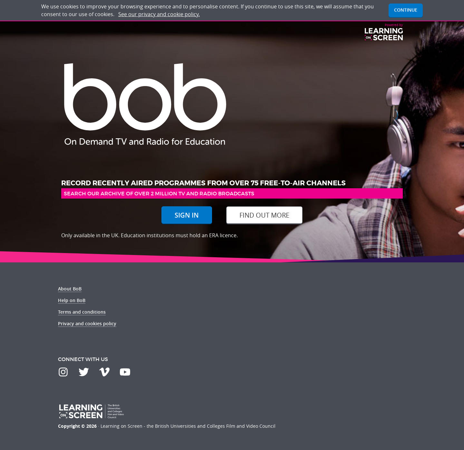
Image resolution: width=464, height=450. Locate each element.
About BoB (70, 289)
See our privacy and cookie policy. (159, 14)
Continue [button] (405, 10)
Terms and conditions (82, 312)
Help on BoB (71, 300)
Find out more (264, 215)
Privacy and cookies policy (87, 323)
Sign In (187, 215)
